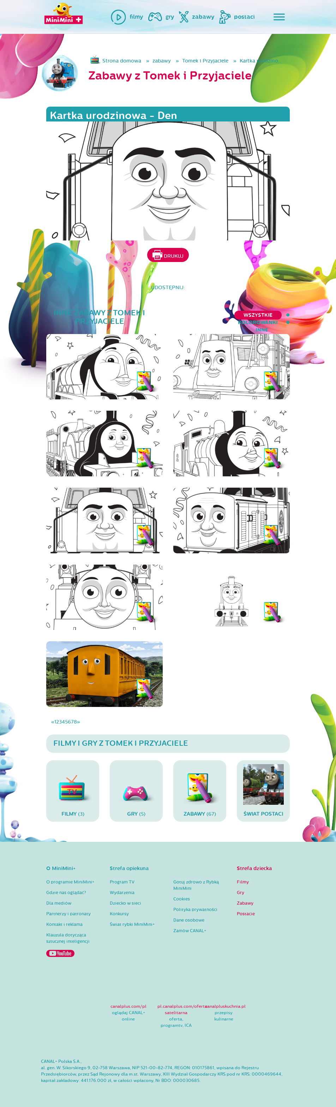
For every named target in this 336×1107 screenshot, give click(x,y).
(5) (136, 790)
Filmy (243, 882)
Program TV (122, 882)
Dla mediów (58, 903)
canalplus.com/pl (128, 1006)
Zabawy (245, 903)
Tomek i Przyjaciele (205, 61)
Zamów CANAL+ (189, 931)
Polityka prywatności (195, 909)
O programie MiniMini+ (70, 882)
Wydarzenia (122, 893)
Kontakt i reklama (64, 924)
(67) (199, 790)
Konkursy (119, 914)
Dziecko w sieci (125, 903)
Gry (240, 893)
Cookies (181, 899)
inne (283, 315)
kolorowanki (245, 315)
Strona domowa (121, 61)
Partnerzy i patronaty (68, 914)
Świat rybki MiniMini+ (132, 924)
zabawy (161, 61)
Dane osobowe (188, 920)
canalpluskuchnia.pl (225, 1006)
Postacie (246, 914)
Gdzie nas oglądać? (66, 893)
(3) (72, 790)
